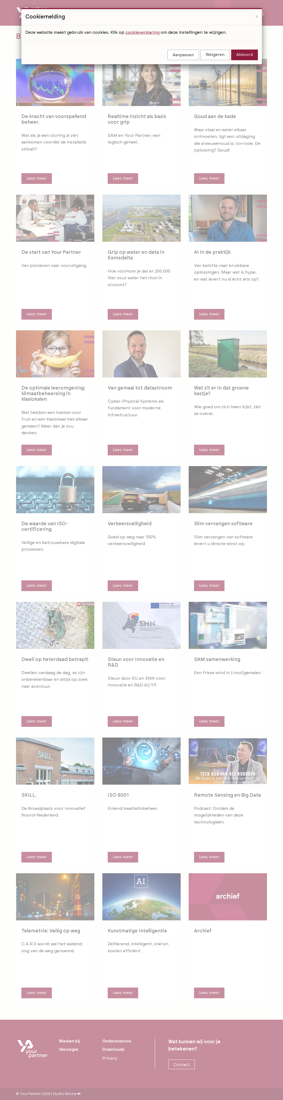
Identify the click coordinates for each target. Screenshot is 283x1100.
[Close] (256, 3)
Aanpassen (183, 42)
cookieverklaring (142, 19)
